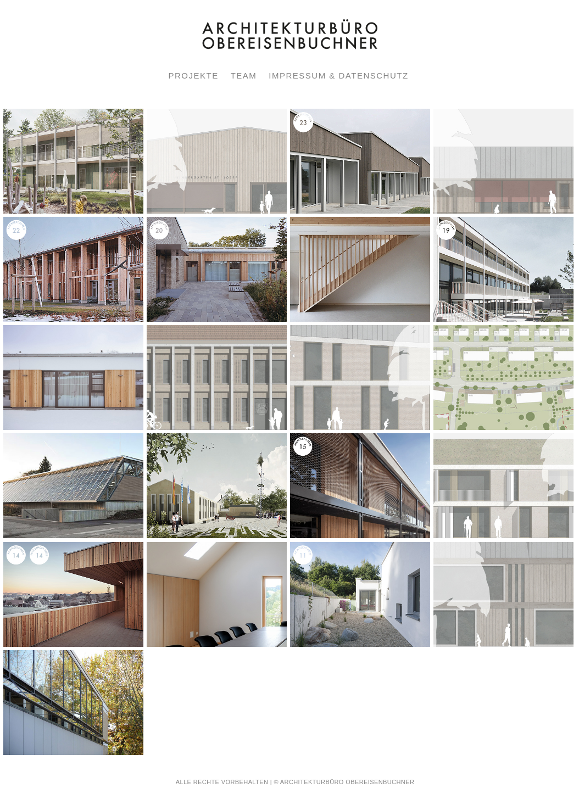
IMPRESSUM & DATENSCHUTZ (338, 75)
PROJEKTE (193, 75)
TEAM (244, 75)
